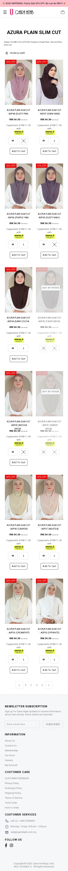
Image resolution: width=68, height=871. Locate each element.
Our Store (10, 755)
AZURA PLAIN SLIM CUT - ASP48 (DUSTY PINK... (18, 112)
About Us (10, 740)
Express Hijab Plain (40, 42)
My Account (11, 765)
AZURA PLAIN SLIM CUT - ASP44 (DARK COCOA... (18, 319)
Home (6, 42)
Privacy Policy (12, 783)
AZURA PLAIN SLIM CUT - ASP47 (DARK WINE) (49, 112)
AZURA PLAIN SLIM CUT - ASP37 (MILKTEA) (49, 527)
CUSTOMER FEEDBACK (17, 778)
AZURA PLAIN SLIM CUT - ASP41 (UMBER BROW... (49, 423)
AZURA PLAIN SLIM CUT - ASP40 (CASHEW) (18, 527)
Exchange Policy (13, 788)
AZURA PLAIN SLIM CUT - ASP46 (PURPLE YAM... (18, 216)
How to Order (12, 807)
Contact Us (11, 745)
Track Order (11, 802)
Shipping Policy (13, 793)
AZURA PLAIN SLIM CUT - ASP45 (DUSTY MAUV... (49, 216)
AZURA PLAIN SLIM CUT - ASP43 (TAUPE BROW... (49, 319)
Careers (9, 760)
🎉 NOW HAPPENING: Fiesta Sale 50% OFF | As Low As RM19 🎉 (34, 3)
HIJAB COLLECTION (20, 42)
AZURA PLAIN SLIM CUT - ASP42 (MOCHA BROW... (18, 423)
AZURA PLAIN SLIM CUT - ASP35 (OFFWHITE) (49, 631)
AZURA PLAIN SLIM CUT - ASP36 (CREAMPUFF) (18, 631)
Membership (11, 750)
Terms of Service (13, 797)
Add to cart (18, 151)
